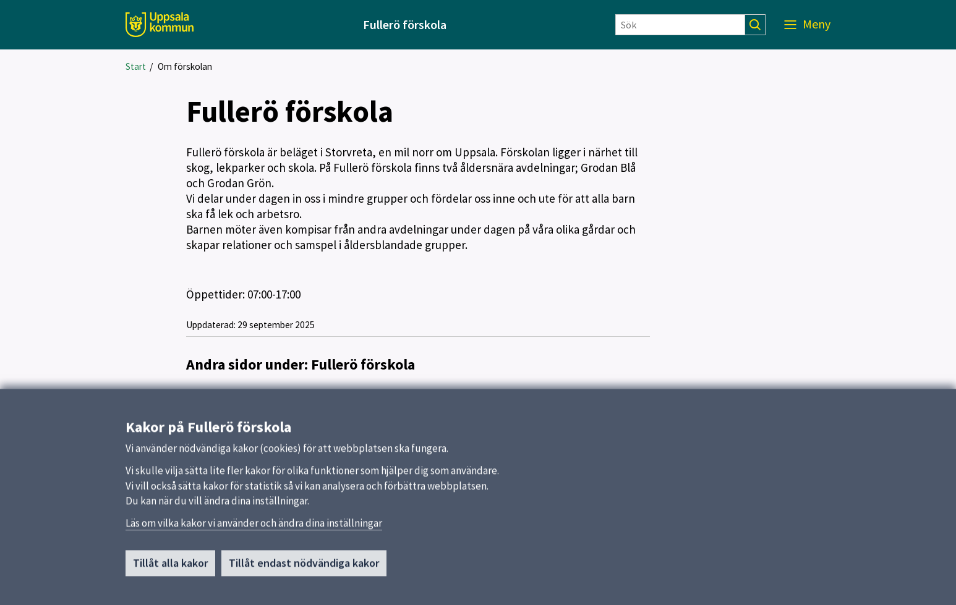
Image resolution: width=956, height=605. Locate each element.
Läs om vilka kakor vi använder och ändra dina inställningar (254, 528)
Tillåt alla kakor (170, 568)
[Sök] (680, 24)
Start (136, 66)
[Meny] (807, 24)
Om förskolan (185, 66)
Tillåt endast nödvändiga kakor (304, 568)
